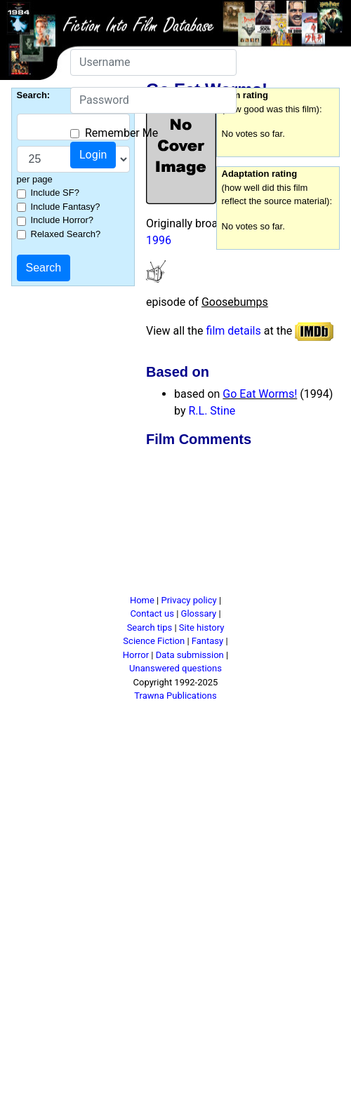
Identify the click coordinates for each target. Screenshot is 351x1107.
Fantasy (207, 641)
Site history (202, 627)
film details (233, 330)
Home (142, 600)
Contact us (152, 613)
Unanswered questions (175, 668)
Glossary (199, 613)
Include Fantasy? (65, 206)
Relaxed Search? (66, 234)
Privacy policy (188, 600)
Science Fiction (154, 641)
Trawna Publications (175, 695)
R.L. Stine (211, 410)
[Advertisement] (191, 523)
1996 (158, 240)
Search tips (150, 627)
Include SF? (55, 192)
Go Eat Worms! (260, 394)
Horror (136, 655)
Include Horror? (62, 220)
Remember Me (121, 133)
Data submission (190, 655)
